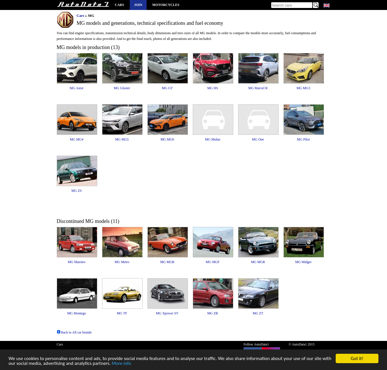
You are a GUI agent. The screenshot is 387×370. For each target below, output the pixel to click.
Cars (119, 5)
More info (121, 364)
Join (138, 5)
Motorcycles (165, 5)
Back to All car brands (74, 332)
